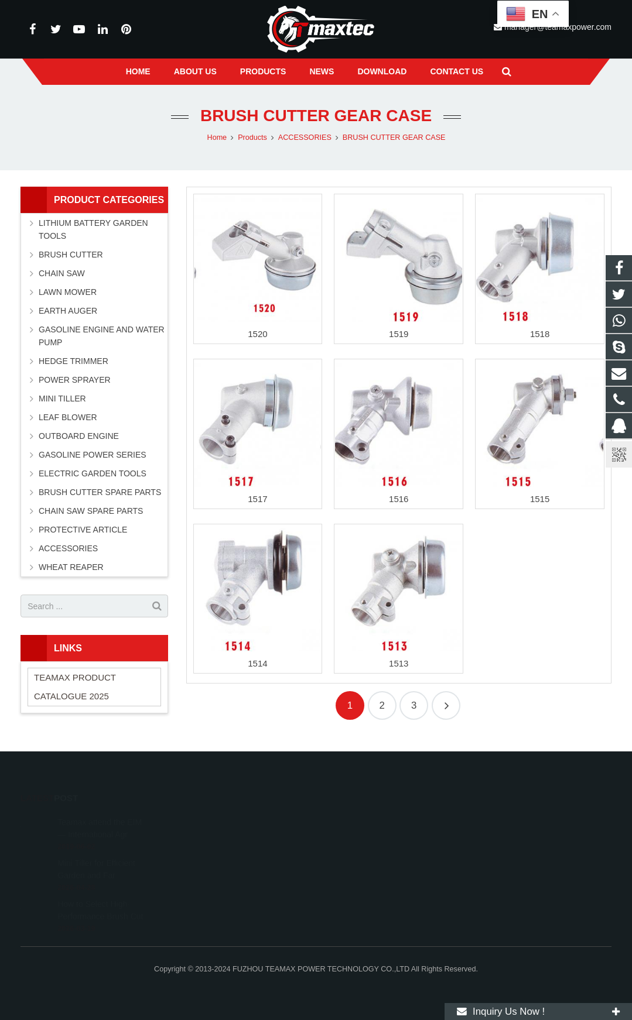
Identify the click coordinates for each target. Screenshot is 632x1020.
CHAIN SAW (62, 273)
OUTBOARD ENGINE (79, 436)
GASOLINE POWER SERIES (92, 454)
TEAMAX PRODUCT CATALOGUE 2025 (75, 686)
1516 (398, 499)
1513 (398, 663)
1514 (257, 663)
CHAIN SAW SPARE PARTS (91, 511)
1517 (257, 499)
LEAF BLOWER (68, 417)
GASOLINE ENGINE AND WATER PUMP (102, 336)
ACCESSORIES (68, 548)
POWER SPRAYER (75, 379)
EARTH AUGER (68, 310)
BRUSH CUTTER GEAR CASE (316, 116)
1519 (398, 334)
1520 (257, 334)
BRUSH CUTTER (71, 254)
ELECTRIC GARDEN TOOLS (92, 473)
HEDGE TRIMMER (73, 361)
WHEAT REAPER (71, 567)
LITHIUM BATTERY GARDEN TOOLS (93, 229)
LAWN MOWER (68, 292)
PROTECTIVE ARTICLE (83, 529)
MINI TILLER (62, 398)
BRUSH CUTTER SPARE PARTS (100, 492)
